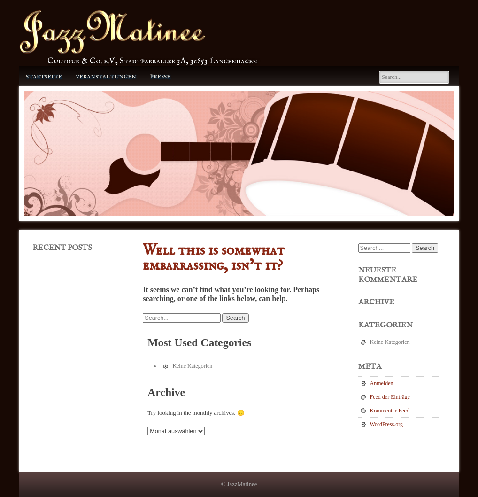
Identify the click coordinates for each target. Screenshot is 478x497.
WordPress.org (386, 424)
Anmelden (381, 383)
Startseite (44, 76)
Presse (160, 76)
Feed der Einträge (390, 397)
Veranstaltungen (106, 76)
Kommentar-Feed (389, 410)
